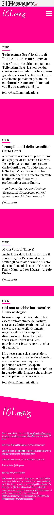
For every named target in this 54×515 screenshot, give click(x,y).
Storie (5, 47)
